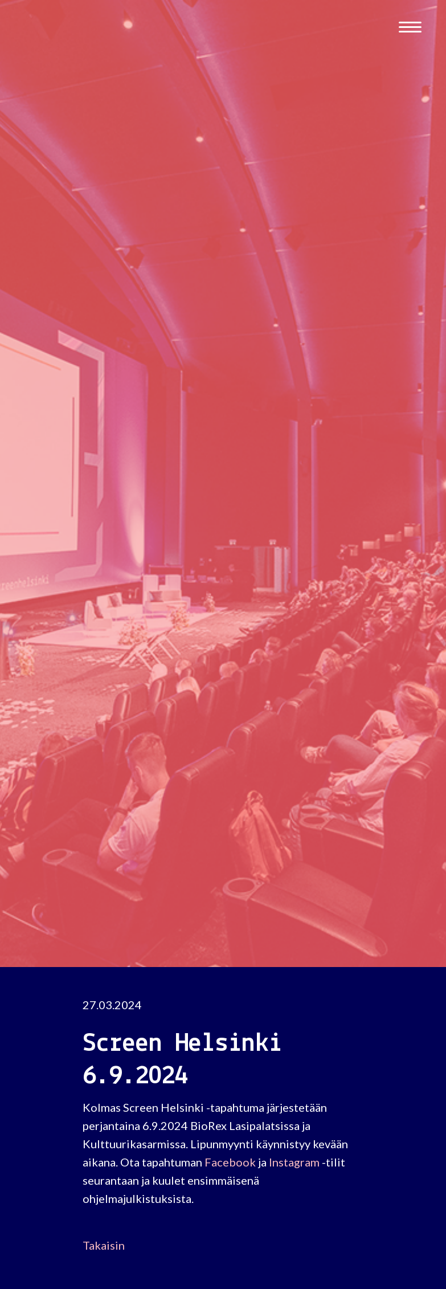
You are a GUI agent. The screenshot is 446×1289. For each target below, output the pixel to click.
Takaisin (104, 1245)
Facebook (230, 1162)
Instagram (294, 1162)
